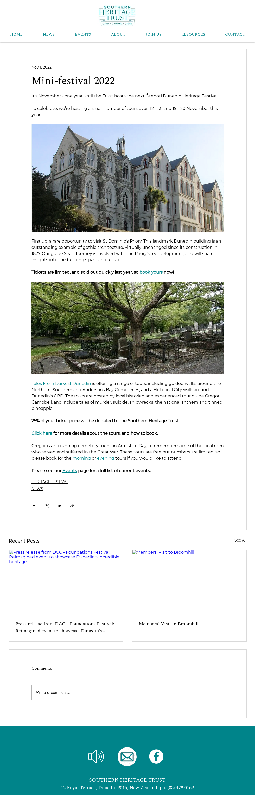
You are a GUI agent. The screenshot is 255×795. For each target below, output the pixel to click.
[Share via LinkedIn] (59, 505)
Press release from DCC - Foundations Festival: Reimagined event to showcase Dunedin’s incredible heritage (64, 627)
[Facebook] (156, 756)
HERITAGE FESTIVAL (49, 481)
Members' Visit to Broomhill (169, 623)
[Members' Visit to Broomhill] (189, 582)
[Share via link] (72, 505)
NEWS (37, 488)
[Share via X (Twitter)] (46, 505)
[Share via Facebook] (33, 505)
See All (240, 540)
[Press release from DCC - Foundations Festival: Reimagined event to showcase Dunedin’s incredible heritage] (66, 582)
